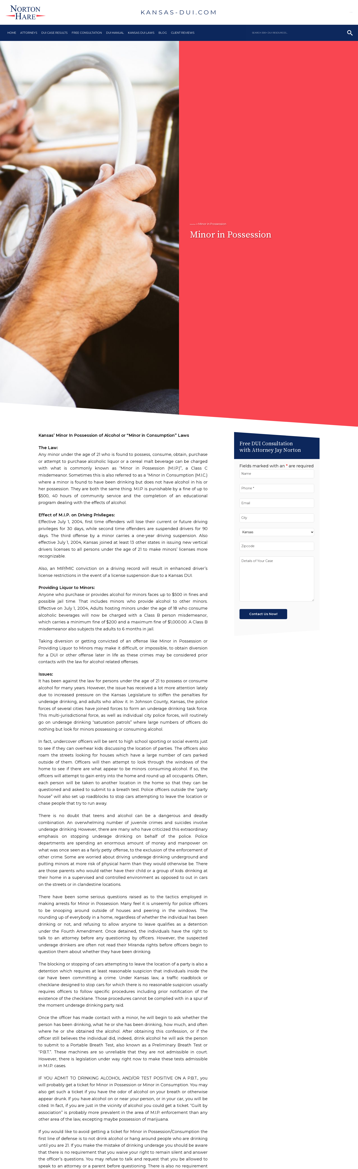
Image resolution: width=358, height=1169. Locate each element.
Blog (163, 32)
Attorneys (28, 32)
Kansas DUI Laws (141, 32)
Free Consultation (87, 32)
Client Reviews (183, 32)
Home (11, 32)
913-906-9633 (330, 12)
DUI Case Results (54, 32)
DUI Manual (115, 32)
